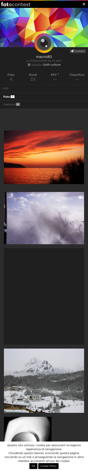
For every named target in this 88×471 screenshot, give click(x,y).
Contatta (78, 51)
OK (33, 466)
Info (5, 88)
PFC (55, 74)
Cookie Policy (48, 466)
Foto (9, 96)
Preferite (11, 104)
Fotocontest (15, 4)
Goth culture (52, 64)
